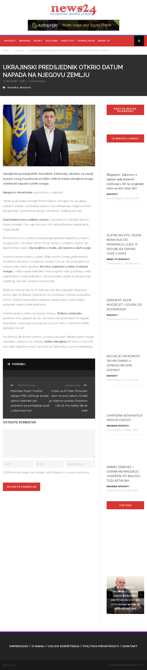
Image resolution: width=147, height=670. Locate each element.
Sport (37, 41)
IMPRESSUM (18, 646)
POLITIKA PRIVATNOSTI (101, 646)
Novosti (10, 41)
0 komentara (37, 81)
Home (6, 50)
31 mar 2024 (131, 379)
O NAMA (38, 646)
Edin (23, 81)
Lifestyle (67, 41)
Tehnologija (86, 41)
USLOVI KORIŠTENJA (63, 646)
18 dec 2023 (131, 490)
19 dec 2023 (131, 429)
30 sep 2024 (131, 319)
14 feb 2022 (9, 81)
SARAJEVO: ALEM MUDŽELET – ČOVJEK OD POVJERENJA (124, 304)
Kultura (52, 41)
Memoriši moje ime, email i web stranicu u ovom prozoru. (48, 472)
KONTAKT (130, 646)
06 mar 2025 (132, 198)
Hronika (24, 41)
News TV (104, 41)
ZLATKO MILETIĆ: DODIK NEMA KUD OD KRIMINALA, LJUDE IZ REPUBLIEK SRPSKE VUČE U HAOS (124, 244)
